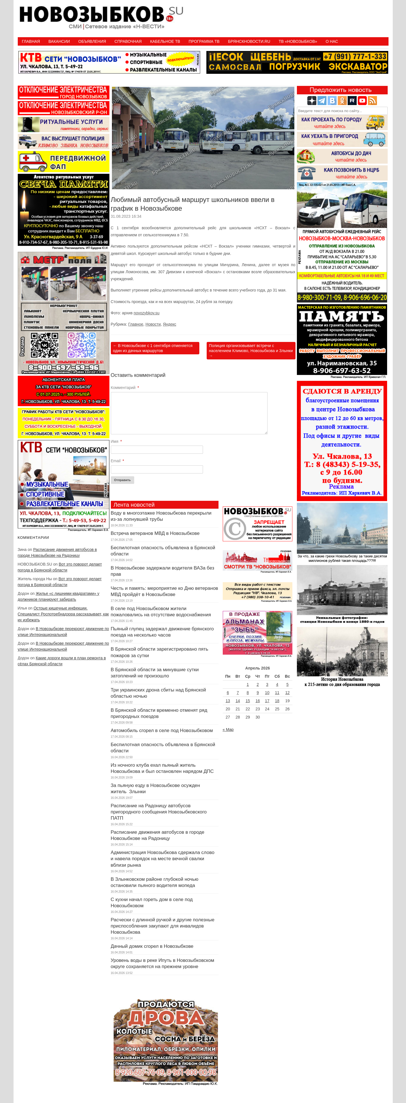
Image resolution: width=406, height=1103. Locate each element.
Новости (153, 324)
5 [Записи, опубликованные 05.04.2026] (287, 684)
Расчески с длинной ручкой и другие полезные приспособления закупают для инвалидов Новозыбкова (163, 926)
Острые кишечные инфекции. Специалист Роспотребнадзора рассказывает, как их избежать (63, 614)
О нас (332, 41)
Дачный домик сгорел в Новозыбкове (152, 946)
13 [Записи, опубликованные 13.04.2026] (228, 701)
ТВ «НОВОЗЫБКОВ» (298, 41)
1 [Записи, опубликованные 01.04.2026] (248, 684)
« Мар (228, 729)
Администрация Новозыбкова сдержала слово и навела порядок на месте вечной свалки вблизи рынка (163, 859)
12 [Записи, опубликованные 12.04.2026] (287, 692)
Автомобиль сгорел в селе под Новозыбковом (162, 730)
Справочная (128, 41)
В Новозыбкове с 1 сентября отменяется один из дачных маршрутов (153, 348)
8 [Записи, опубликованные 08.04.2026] (248, 692)
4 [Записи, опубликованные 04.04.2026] (277, 684)
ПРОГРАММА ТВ (204, 41)
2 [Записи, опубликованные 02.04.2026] (258, 684)
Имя (116, 441)
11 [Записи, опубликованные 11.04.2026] (277, 692)
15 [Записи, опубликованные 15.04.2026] (248, 701)
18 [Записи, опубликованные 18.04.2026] (277, 701)
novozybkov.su (147, 313)
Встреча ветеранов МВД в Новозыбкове (155, 533)
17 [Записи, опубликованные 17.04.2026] (267, 701)
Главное (136, 324)
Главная (31, 41)
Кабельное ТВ (165, 41)
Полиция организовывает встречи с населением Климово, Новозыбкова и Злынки (251, 350)
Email (117, 461)
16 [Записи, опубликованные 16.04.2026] (257, 701)
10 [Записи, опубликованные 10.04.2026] (267, 692)
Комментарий (125, 387)
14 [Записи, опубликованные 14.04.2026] (238, 701)
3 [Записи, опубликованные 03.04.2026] (267, 684)
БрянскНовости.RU (249, 41)
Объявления (92, 41)
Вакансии (59, 41)
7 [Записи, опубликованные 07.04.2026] (238, 692)
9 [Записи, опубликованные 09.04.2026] (258, 692)
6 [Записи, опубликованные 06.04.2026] (228, 692)
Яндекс (169, 324)
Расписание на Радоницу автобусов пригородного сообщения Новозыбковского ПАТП (159, 812)
